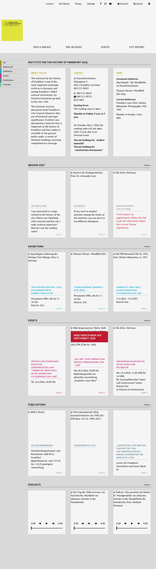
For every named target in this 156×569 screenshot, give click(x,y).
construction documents (88, 150)
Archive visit (8, 67)
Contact (50, 3)
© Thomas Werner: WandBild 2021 (88, 253)
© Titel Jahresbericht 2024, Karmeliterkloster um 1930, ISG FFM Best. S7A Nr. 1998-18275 (87, 415)
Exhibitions (7, 71)
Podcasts (7, 84)
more (146, 165)
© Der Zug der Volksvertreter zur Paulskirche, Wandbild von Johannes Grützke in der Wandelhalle (88, 497)
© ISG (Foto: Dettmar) (124, 172)
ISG (4, 62)
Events (6, 75)
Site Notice (64, 3)
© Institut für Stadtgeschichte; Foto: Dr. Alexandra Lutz (87, 174)
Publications (8, 80)
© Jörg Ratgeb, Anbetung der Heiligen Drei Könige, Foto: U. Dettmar (43, 257)
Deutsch (122, 3)
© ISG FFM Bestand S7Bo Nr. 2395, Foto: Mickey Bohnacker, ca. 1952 (130, 255)
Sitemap (91, 3)
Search (138, 3)
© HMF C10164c (36, 412)
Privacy (78, 3)
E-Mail (80, 99)
